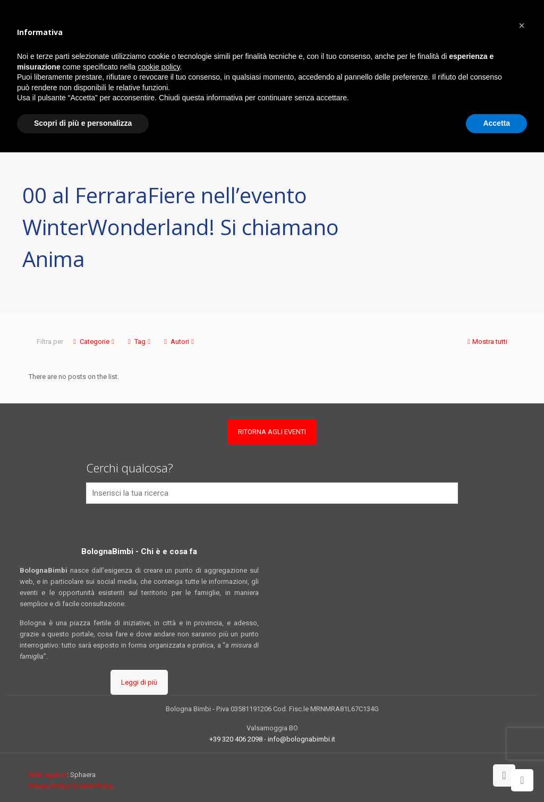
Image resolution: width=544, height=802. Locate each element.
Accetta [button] (496, 123)
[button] (521, 25)
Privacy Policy (49, 786)
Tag (139, 342)
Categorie (93, 342)
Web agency (48, 775)
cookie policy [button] (159, 67)
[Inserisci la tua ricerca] (272, 493)
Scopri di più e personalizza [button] (83, 123)
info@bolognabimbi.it (301, 739)
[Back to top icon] (504, 775)
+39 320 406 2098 (235, 739)
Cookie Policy (92, 786)
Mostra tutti (486, 342)
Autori (179, 342)
